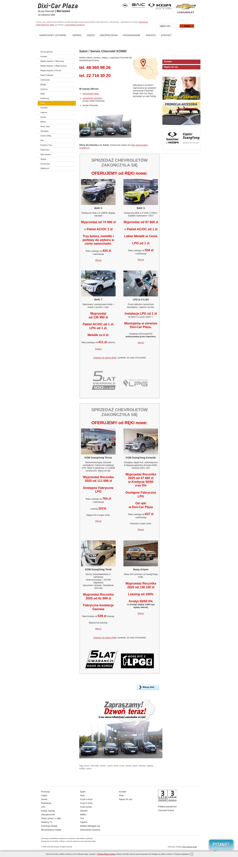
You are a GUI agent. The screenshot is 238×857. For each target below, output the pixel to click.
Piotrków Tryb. (47, 145)
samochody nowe (91, 93)
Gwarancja (46, 803)
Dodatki (151, 35)
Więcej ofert (148, 687)
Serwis (77, 35)
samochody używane (92, 98)
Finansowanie (131, 35)
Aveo (82, 795)
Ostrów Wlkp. (46, 136)
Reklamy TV (46, 822)
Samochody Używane (52, 35)
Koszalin (44, 108)
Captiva (83, 822)
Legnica (44, 112)
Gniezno (44, 89)
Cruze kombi (86, 807)
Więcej (98, 260)
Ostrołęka (45, 131)
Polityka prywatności (167, 806)
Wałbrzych (45, 168)
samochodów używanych (75, 25)
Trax (82, 818)
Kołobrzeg (45, 98)
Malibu (83, 814)
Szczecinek (45, 164)
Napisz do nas (171, 67)
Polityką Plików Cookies (106, 854)
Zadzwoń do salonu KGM (105, 637)
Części (91, 35)
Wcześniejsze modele (51, 830)
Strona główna (47, 52)
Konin (43, 103)
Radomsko (45, 150)
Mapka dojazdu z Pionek (51, 70)
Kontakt (166, 35)
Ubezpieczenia (109, 35)
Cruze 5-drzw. (86, 803)
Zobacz (98, 349)
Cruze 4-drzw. (86, 799)
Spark (83, 792)
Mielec (43, 122)
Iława (43, 94)
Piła (42, 140)
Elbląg (43, 84)
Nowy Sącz (45, 126)
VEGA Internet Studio (189, 847)
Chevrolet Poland (166, 810)
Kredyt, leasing (48, 811)
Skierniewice (46, 154)
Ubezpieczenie (48, 814)
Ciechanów (45, 80)
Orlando (84, 811)
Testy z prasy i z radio (51, 818)
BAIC (52, 25)
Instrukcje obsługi (49, 826)
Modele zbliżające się (90, 826)
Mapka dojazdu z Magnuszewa (54, 66)
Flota (121, 795)
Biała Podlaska (47, 75)
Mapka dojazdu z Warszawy (52, 61)
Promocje (45, 792)
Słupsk (43, 159)
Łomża (43, 117)
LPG (43, 807)
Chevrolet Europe (53, 847)
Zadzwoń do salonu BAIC (104, 357)
